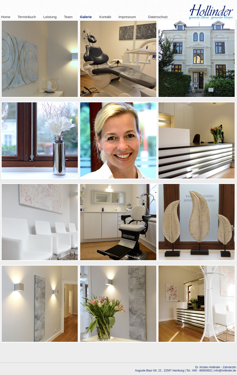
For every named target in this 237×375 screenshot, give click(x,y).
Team (68, 17)
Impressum (127, 17)
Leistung (50, 17)
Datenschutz (155, 17)
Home (5, 17)
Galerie (86, 17)
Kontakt (105, 17)
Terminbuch (27, 17)
